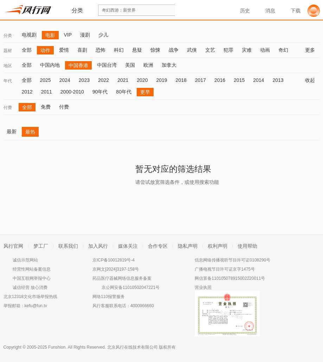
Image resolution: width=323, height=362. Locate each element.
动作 (45, 50)
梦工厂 (40, 246)
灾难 (247, 50)
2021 (122, 80)
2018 (181, 80)
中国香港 (78, 65)
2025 (45, 80)
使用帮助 (247, 246)
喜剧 (82, 50)
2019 (161, 80)
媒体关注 (128, 246)
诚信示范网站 (25, 260)
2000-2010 (72, 92)
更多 (312, 50)
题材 (8, 50)
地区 (8, 65)
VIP (68, 35)
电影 (50, 35)
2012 (27, 92)
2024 (64, 80)
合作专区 (158, 246)
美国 (130, 65)
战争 (174, 50)
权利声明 (217, 246)
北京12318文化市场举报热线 (30, 296)
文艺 (210, 50)
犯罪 (228, 50)
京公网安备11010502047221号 (131, 287)
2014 (258, 80)
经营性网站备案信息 (32, 269)
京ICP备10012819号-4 (113, 260)
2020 (142, 80)
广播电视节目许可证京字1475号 (225, 269)
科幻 (119, 50)
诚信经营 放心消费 (30, 287)
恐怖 (100, 50)
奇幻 (283, 50)
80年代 (123, 92)
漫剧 (85, 35)
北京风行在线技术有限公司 (132, 347)
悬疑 (137, 50)
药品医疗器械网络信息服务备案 (121, 278)
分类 (8, 35)
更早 (145, 92)
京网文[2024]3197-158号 (115, 269)
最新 (12, 131)
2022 (103, 80)
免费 (46, 107)
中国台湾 (107, 65)
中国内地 (50, 65)
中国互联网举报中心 (32, 278)
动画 (265, 50)
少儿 (103, 35)
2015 (239, 80)
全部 (27, 50)
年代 (8, 80)
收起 (312, 80)
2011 (46, 92)
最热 (30, 132)
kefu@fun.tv (36, 305)
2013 (277, 80)
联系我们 (68, 246)
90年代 (100, 92)
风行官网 (13, 246)
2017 (200, 80)
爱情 (64, 50)
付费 (8, 107)
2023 (84, 80)
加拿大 (169, 65)
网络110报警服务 (108, 296)
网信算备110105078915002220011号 (230, 278)
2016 (219, 80)
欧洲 (148, 65)
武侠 (192, 50)
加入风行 (98, 246)
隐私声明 (188, 246)
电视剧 (29, 35)
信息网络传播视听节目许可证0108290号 (232, 260)
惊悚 (155, 50)
